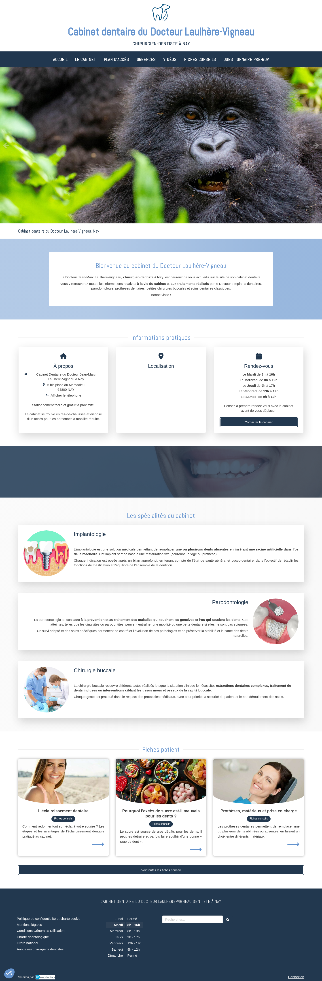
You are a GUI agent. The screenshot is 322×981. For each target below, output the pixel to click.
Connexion (296, 977)
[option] (161, 145)
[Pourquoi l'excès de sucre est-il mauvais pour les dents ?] (161, 781)
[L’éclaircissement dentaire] (63, 781)
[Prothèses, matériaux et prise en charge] (258, 781)
